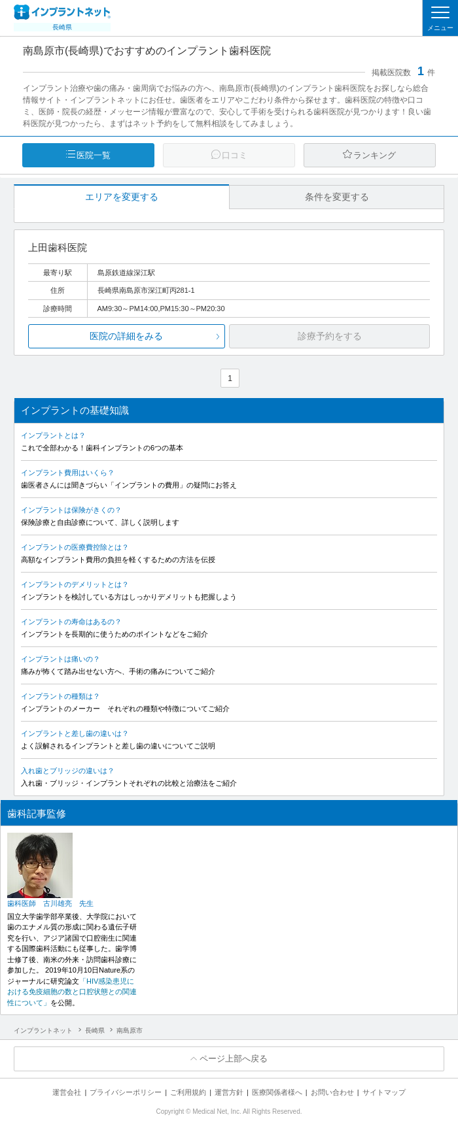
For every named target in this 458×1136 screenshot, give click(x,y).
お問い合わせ (332, 1092)
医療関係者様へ (277, 1092)
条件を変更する (337, 197)
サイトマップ (384, 1092)
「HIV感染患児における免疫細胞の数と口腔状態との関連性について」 (72, 992)
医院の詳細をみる (126, 336)
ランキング (374, 155)
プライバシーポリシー (126, 1092)
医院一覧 (94, 155)
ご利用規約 (188, 1092)
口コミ (234, 155)
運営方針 (229, 1092)
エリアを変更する (121, 197)
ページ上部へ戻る (234, 1058)
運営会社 (66, 1092)
